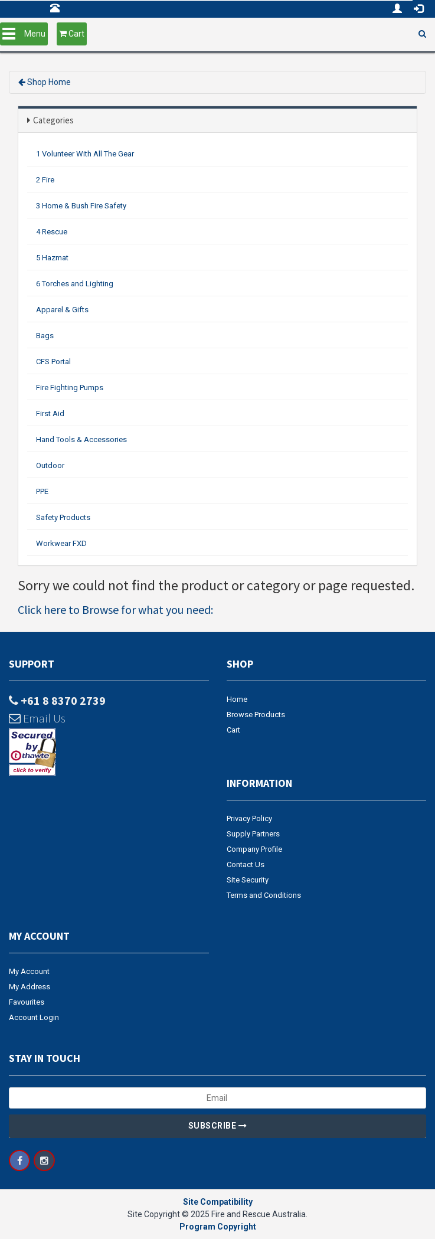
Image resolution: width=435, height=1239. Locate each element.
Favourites (26, 1002)
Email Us (37, 718)
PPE (42, 491)
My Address (29, 986)
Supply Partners (253, 833)
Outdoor (50, 465)
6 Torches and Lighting (74, 283)
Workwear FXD (61, 543)
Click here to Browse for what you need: (115, 609)
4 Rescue (51, 231)
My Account (29, 971)
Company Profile (254, 849)
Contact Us (245, 864)
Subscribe (217, 1125)
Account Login (34, 1017)
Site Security (248, 879)
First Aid (50, 413)
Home (237, 699)
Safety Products (63, 517)
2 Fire (45, 179)
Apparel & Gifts (62, 309)
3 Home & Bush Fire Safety (81, 205)
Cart (233, 729)
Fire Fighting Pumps (69, 387)
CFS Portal (53, 361)
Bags (45, 335)
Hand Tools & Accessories (81, 439)
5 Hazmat (52, 257)
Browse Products (256, 714)
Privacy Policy (249, 818)
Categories (53, 120)
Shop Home (49, 82)
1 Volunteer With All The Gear (85, 153)
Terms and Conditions (264, 895)
